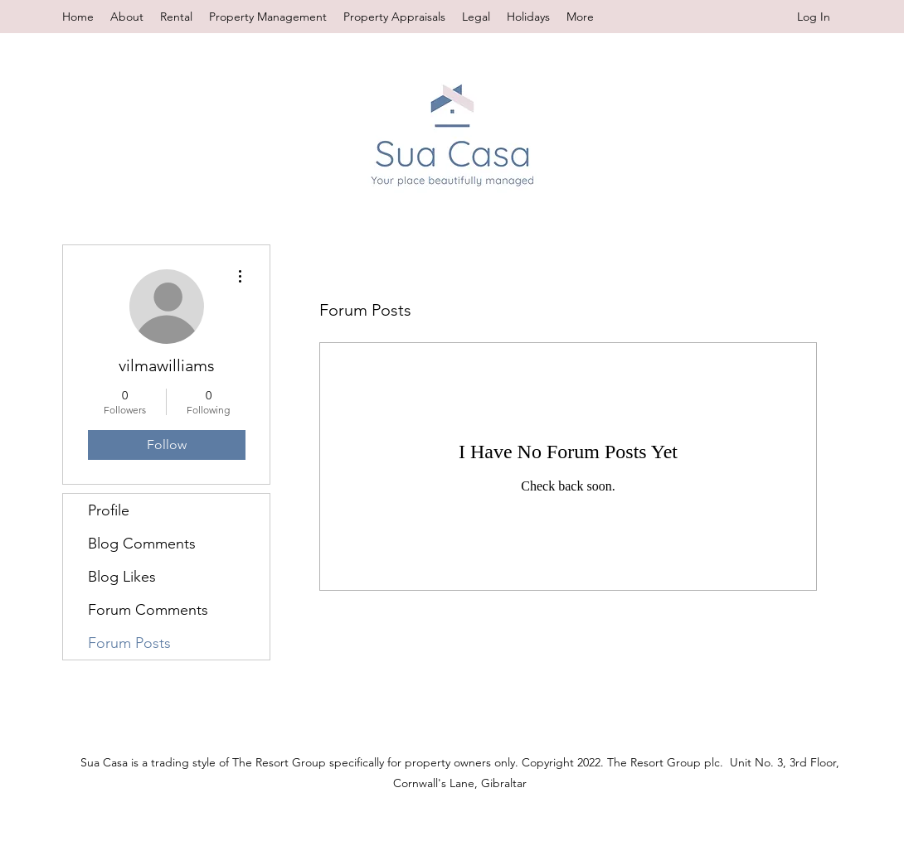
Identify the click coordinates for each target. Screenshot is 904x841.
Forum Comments (148, 610)
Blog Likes (122, 577)
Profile (108, 510)
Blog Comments (142, 543)
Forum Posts (129, 643)
